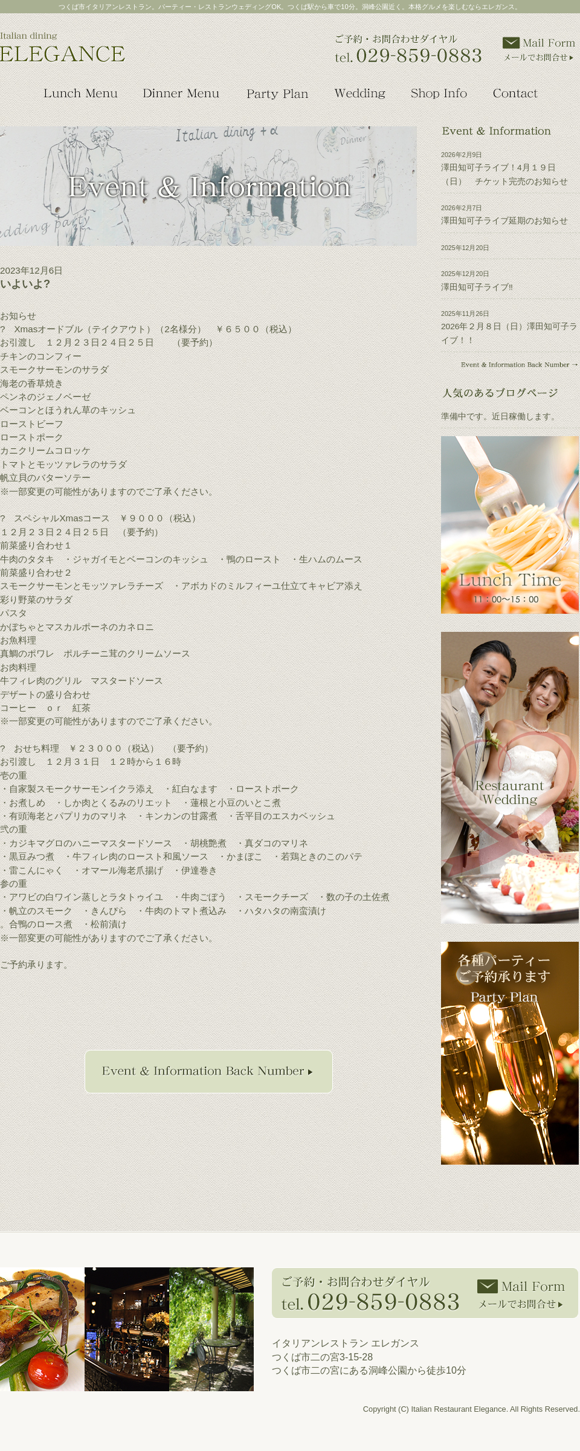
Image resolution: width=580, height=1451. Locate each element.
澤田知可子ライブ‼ (477, 287)
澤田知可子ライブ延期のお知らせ (504, 220)
